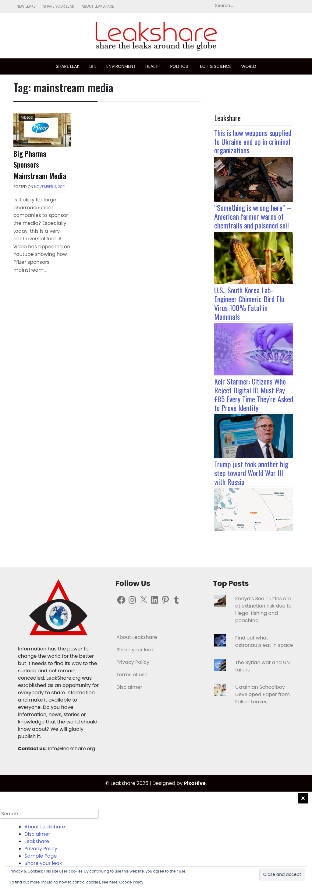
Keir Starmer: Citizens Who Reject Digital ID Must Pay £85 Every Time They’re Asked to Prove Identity (253, 394)
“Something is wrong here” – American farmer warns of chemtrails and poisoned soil (252, 216)
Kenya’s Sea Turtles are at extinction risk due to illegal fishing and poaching (263, 609)
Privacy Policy (132, 662)
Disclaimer (129, 687)
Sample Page (40, 855)
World (248, 66)
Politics (179, 66)
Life (93, 66)
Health (153, 66)
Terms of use (131, 674)
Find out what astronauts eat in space (264, 641)
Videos (27, 117)
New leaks (26, 6)
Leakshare (36, 841)
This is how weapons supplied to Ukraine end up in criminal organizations (252, 141)
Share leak (68, 66)
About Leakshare (97, 6)
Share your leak (58, 6)
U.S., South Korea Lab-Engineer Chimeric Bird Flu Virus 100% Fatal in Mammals (249, 303)
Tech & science (215, 66)
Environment (121, 66)
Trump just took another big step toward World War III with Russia (251, 472)
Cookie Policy (131, 882)
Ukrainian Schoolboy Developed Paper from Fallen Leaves (262, 694)
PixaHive (195, 783)
